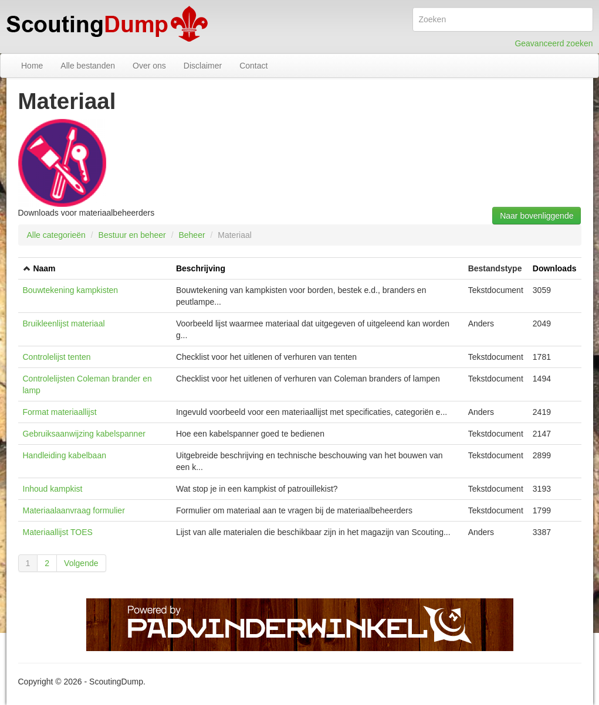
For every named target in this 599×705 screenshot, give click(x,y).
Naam (44, 268)
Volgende (81, 563)
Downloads (555, 268)
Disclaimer (203, 65)
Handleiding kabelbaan (64, 455)
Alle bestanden (87, 65)
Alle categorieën (56, 235)
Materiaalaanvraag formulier (74, 510)
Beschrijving (200, 268)
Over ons (149, 65)
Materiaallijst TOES (58, 532)
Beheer (191, 235)
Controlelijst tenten (57, 357)
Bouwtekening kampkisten (71, 290)
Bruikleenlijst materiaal (64, 323)
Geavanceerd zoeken (554, 43)
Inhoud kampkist (53, 488)
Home (32, 65)
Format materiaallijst (60, 412)
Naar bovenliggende (536, 215)
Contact (253, 65)
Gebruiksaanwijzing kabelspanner (84, 433)
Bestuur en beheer (132, 235)
